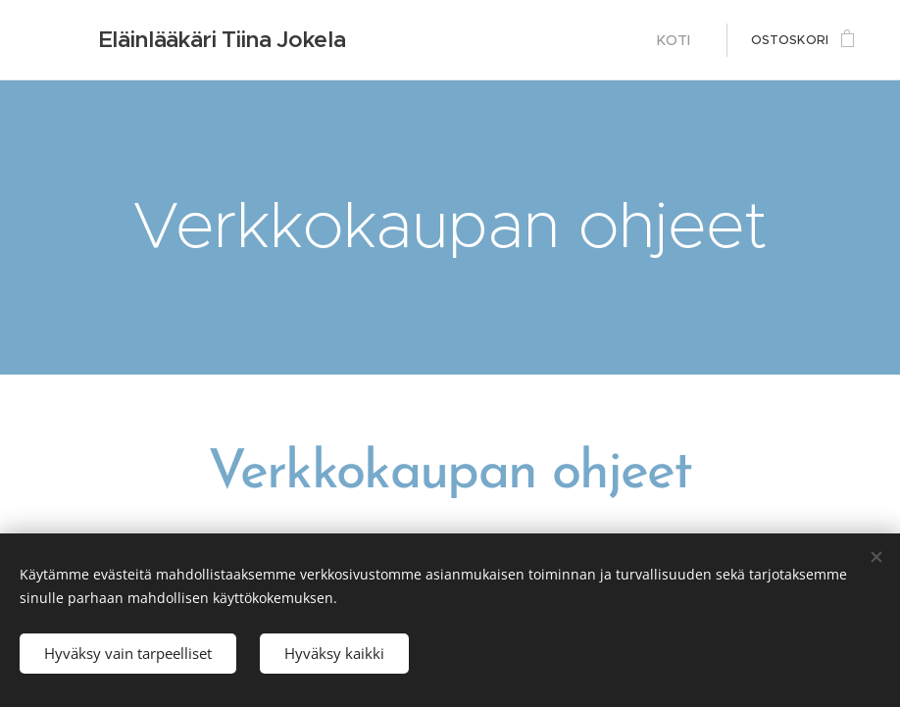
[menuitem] (680, 40)
